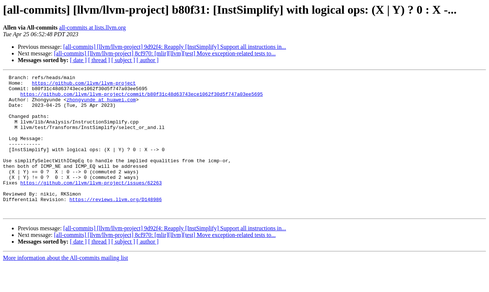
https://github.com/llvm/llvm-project (84, 85)
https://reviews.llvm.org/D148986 (115, 224)
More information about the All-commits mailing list (65, 285)
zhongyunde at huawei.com (101, 105)
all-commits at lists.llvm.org (92, 27)
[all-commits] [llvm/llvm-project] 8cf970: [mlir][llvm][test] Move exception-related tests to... (165, 53)
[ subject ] (123, 60)
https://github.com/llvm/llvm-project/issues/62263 (91, 204)
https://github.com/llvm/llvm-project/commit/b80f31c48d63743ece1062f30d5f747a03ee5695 (141, 98)
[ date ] (78, 60)
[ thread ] (99, 60)
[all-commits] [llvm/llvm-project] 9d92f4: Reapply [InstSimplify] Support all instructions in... (174, 47)
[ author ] (148, 60)
